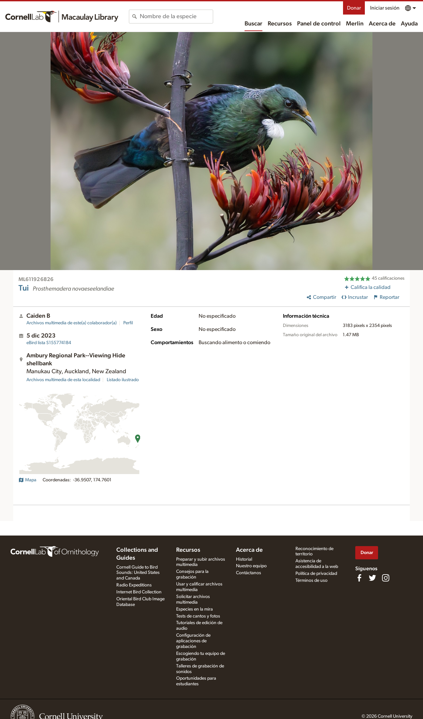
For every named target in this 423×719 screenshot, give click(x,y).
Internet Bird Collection (139, 592)
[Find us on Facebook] (359, 578)
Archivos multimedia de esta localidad (63, 380)
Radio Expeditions (134, 585)
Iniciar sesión (385, 8)
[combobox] (176, 16)
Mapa (27, 480)
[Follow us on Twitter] (372, 578)
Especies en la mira (194, 609)
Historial (244, 559)
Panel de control (319, 24)
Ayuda (409, 24)
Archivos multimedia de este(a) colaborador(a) (71, 323)
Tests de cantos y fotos (198, 616)
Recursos (280, 24)
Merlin (355, 24)
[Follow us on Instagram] (386, 578)
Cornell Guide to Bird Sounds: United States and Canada (138, 573)
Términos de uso (311, 580)
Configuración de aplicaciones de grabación (193, 641)
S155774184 (48, 342)
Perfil (128, 323)
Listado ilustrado (123, 380)
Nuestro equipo (251, 566)
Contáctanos (248, 573)
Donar (354, 8)
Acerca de (382, 24)
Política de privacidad (316, 573)
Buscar (253, 24)
